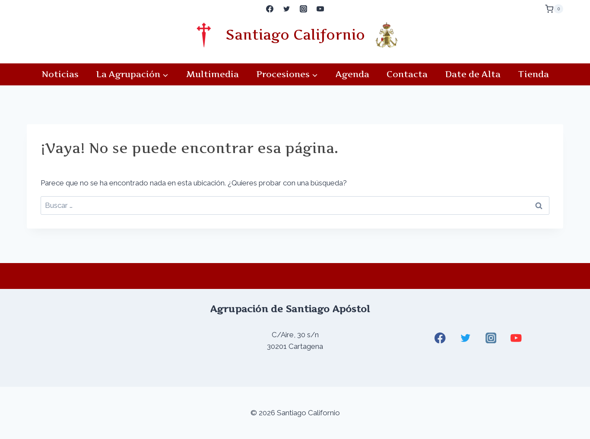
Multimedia (212, 74)
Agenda (352, 74)
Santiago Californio (295, 34)
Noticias (60, 74)
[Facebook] (269, 9)
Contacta (407, 74)
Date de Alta (473, 74)
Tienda (533, 74)
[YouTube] (320, 9)
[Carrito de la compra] (554, 9)
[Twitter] (286, 9)
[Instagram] (303, 9)
